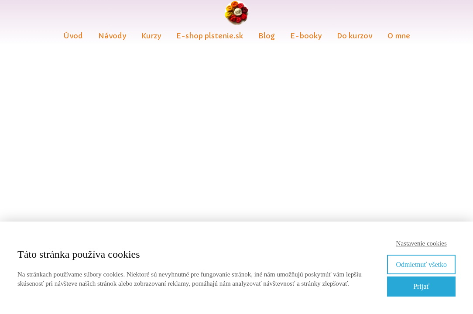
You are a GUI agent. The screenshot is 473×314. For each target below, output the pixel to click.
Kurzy (151, 35)
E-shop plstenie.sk (209, 35)
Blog (266, 35)
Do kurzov (354, 35)
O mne (398, 35)
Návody (112, 35)
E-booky (306, 35)
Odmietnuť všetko (421, 264)
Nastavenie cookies (421, 243)
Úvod (73, 35)
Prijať (421, 286)
